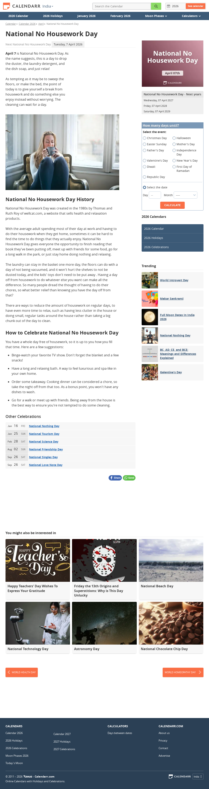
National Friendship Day (46, 449)
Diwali (150, 167)
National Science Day (43, 441)
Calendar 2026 (14, 733)
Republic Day (155, 177)
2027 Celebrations (64, 749)
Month (180, 195)
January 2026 (86, 16)
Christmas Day (156, 138)
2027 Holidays (61, 741)
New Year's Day (186, 161)
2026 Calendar (18, 16)
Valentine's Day (156, 161)
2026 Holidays (53, 16)
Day (152, 195)
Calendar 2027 (62, 734)
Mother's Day (184, 144)
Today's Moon (14, 763)
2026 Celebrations (156, 247)
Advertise (164, 755)
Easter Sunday (156, 144)
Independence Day (184, 152)
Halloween (182, 138)
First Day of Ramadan (182, 169)
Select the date (156, 187)
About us (164, 733)
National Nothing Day (44, 426)
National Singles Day (43, 457)
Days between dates (120, 733)
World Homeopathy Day (183, 672)
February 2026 (120, 16)
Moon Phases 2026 (17, 755)
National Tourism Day (44, 434)
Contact (163, 748)
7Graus (27, 776)
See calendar (195, 6)
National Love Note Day (45, 465)
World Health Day (22, 672)
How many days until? (161, 125)
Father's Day (155, 150)
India (47, 6)
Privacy (163, 740)
